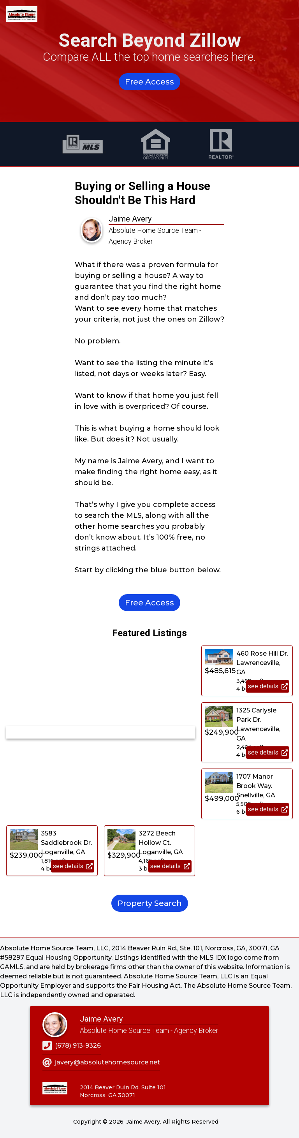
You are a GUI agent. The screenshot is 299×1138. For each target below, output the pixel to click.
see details (268, 686)
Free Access (149, 81)
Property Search (150, 903)
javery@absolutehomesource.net (101, 1062)
